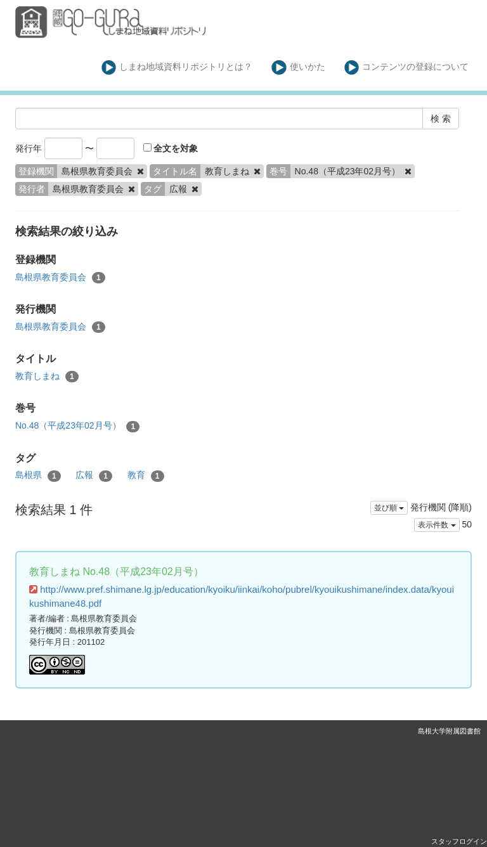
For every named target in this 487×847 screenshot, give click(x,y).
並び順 (389, 507)
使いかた (298, 67)
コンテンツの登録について (406, 67)
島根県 (38, 475)
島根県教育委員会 (60, 277)
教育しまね (47, 376)
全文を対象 (170, 148)
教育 (145, 475)
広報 (93, 475)
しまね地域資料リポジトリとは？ (177, 67)
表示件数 (436, 524)
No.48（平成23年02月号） (77, 426)
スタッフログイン (459, 841)
